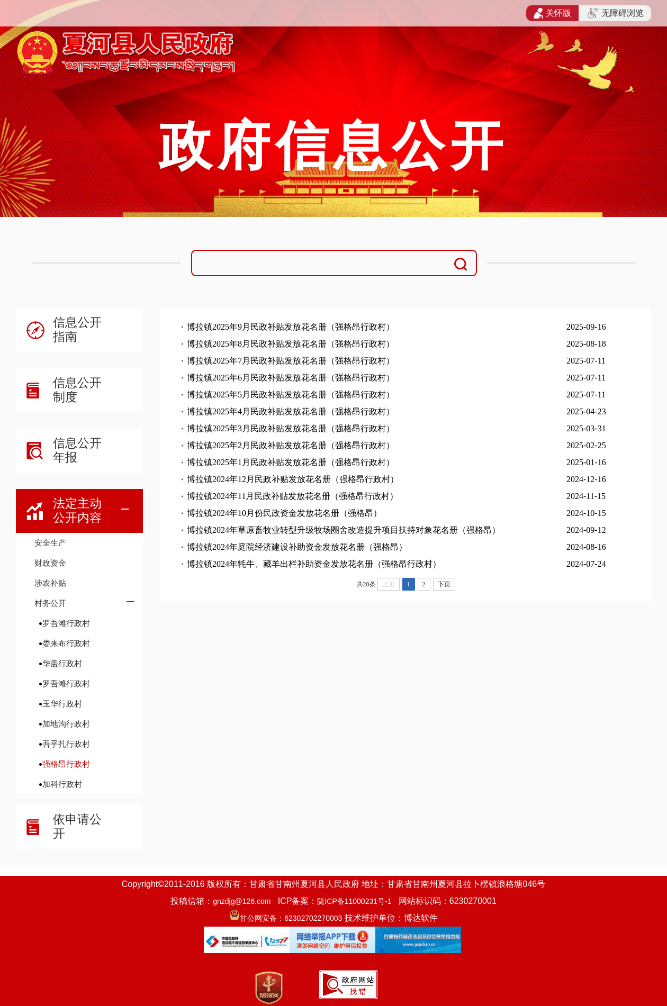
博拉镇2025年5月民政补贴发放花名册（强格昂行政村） (290, 394)
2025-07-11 (586, 360)
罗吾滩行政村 (66, 623)
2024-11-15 (586, 496)
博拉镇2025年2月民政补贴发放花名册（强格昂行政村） (290, 445)
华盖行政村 (62, 663)
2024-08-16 (586, 546)
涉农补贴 (50, 582)
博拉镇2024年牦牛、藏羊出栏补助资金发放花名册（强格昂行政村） (314, 563)
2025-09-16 (586, 326)
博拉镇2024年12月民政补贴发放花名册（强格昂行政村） (293, 479)
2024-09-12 (586, 529)
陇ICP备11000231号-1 (354, 901)
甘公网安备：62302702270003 (291, 918)
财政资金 (50, 562)
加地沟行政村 (66, 723)
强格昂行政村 (66, 763)
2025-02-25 (586, 445)
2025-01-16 (586, 462)
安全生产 (50, 542)
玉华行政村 (62, 703)
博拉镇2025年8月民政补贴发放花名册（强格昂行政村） (290, 343)
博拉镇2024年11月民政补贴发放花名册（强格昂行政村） (292, 496)
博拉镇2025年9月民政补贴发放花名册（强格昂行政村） (290, 326)
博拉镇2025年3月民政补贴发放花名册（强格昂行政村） (290, 428)
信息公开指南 (77, 329)
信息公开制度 (77, 390)
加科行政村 (62, 784)
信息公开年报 (77, 450)
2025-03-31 (586, 428)
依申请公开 (77, 826)
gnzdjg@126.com (242, 901)
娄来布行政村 (66, 643)
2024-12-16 (586, 479)
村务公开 (50, 603)
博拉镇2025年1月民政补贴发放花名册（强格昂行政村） (290, 462)
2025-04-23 (586, 411)
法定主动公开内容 (77, 510)
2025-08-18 (586, 343)
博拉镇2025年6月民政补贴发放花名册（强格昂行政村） (290, 377)
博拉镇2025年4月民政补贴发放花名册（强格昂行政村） (290, 411)
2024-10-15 (586, 513)
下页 (444, 584)
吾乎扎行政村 (66, 743)
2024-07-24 (586, 563)
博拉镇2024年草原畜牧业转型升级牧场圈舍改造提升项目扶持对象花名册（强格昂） (343, 529)
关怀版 (552, 13)
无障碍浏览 (616, 13)
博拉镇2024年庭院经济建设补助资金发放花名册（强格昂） (297, 546)
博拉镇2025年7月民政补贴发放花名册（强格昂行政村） (290, 360)
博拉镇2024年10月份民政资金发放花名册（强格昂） (284, 513)
